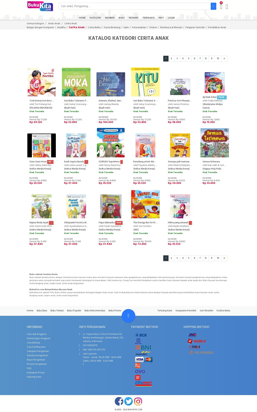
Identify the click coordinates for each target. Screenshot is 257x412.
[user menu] (227, 6)
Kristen (153, 27)
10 (218, 58)
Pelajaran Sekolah (195, 27)
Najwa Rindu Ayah (38, 223)
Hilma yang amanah (178, 223)
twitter (128, 401)
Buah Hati (70, 108)
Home (30, 311)
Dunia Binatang (112, 27)
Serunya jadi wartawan (180, 162)
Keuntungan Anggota (38, 338)
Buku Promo (115, 311)
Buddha (61, 27)
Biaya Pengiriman (36, 360)
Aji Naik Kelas (209, 97)
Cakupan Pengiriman (38, 351)
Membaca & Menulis (171, 27)
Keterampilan (139, 27)
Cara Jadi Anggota (36, 334)
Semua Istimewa (211, 162)
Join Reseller (206, 311)
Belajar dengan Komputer (40, 27)
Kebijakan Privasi (36, 373)
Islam (126, 27)
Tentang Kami (164, 311)
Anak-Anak (54, 24)
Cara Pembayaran (36, 347)
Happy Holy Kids (212, 169)
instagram (137, 401)
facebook (119, 401)
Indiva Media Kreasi (40, 169)
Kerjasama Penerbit (186, 311)
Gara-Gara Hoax (38, 162)
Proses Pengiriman (37, 364)
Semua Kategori (35, 24)
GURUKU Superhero (109, 162)
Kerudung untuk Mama (145, 162)
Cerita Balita (94, 27)
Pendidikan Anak (217, 27)
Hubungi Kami (34, 377)
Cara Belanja (33, 343)
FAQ (29, 368)
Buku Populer (74, 311)
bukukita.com (135, 409)
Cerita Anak (70, 24)
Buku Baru (42, 311)
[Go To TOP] (128, 316)
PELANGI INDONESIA (41, 108)
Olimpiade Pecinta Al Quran (78, 223)
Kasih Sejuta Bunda (74, 162)
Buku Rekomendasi (95, 311)
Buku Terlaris (57, 311)
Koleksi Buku (223, 311)
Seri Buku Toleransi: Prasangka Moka (83, 101)
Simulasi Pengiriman (37, 356)
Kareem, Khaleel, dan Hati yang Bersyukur (120, 101)
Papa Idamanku (107, 223)
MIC (136, 230)
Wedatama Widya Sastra (213, 106)
